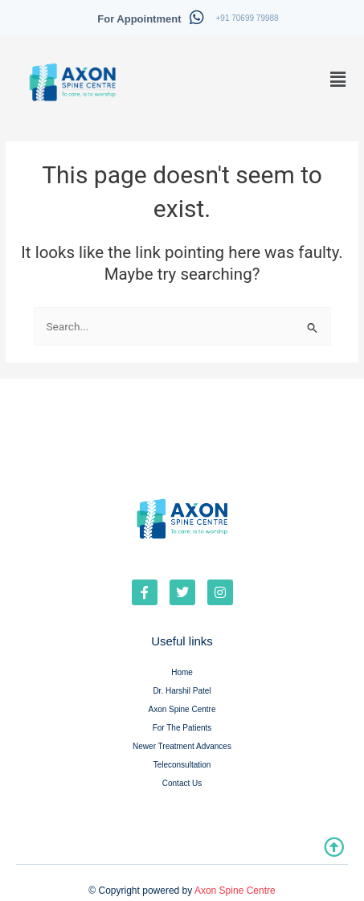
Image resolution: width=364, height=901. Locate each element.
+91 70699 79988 (247, 18)
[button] (338, 79)
